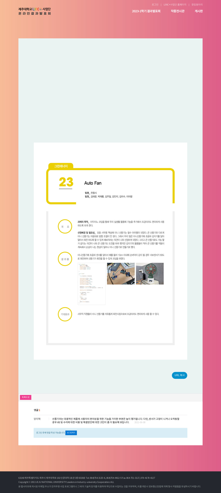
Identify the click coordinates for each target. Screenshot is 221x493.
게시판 (199, 11)
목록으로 (25, 397)
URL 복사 (179, 375)
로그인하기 (71, 433)
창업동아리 (197, 4)
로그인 (155, 4)
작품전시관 (177, 11)
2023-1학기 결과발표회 (146, 11)
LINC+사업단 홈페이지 (175, 4)
